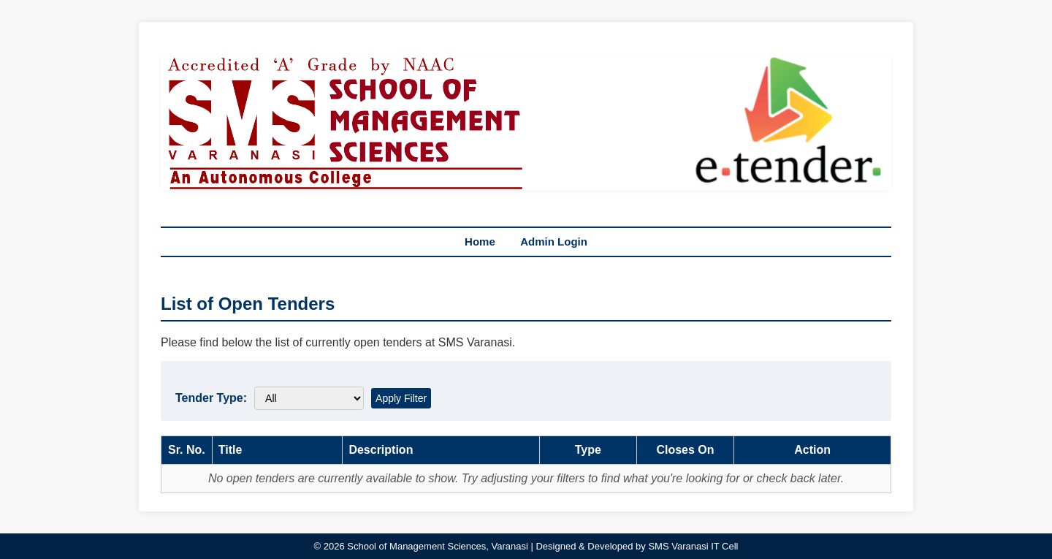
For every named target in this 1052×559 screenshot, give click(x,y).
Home (480, 241)
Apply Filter (401, 398)
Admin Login (553, 241)
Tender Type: (211, 398)
